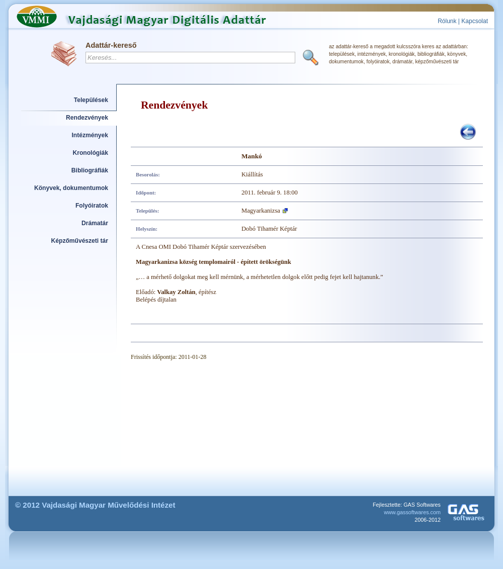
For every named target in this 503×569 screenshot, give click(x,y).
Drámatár (94, 223)
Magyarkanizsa (260, 210)
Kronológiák (90, 152)
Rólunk (447, 21)
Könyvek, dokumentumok (71, 188)
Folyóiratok (91, 205)
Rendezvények (87, 117)
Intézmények (90, 135)
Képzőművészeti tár (79, 240)
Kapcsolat (474, 21)
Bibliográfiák (89, 170)
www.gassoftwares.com (412, 512)
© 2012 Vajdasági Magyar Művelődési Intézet (95, 505)
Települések (91, 100)
